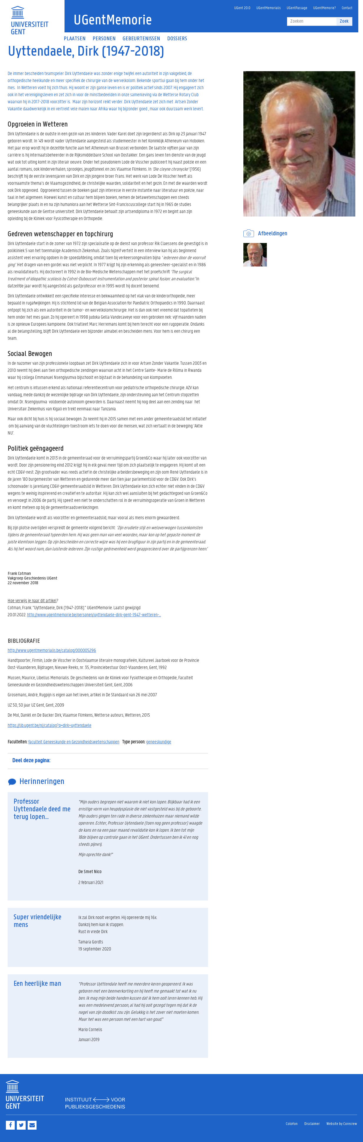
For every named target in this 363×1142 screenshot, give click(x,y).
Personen (104, 39)
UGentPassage (297, 7)
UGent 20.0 (242, 7)
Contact (347, 7)
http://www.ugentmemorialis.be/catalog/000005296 (52, 650)
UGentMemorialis (268, 7)
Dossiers (177, 39)
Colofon (292, 1124)
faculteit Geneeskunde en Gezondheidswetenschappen (73, 741)
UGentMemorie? (324, 7)
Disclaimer (312, 1124)
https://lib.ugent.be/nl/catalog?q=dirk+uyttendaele (49, 725)
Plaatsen (74, 39)
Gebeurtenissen (141, 39)
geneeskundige (158, 741)
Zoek (344, 21)
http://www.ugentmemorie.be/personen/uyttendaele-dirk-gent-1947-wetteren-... (94, 614)
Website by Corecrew (341, 1124)
